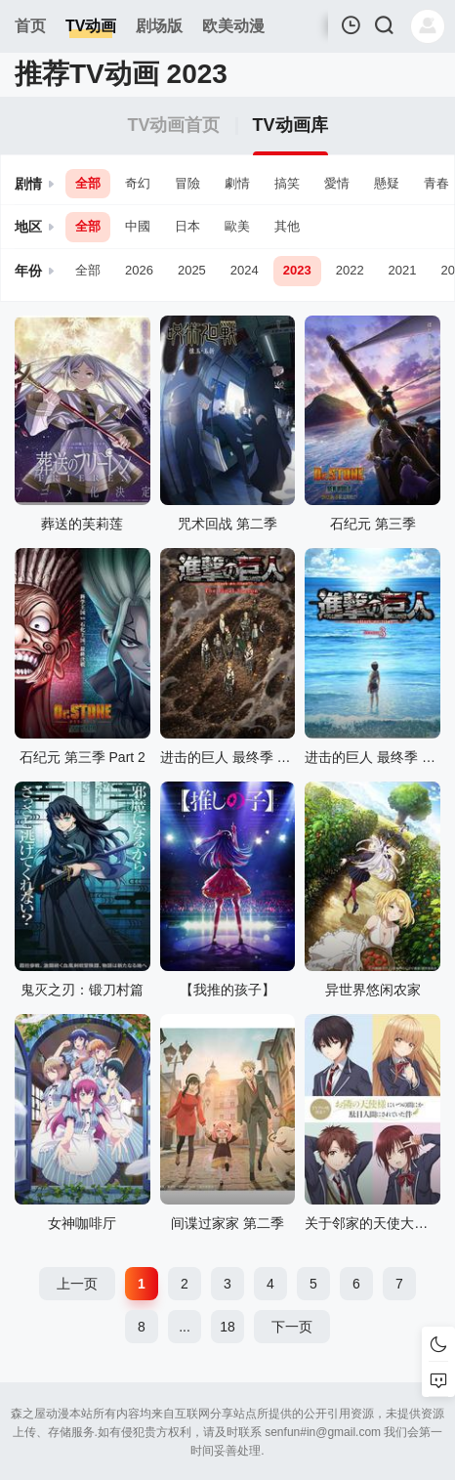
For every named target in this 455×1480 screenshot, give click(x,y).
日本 (187, 226)
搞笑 (287, 183)
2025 (192, 270)
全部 (88, 183)
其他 (287, 226)
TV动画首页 (173, 125)
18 (227, 1326)
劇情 (237, 183)
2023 (297, 270)
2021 (403, 270)
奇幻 (137, 183)
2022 (350, 270)
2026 (139, 270)
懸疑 (386, 183)
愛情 (337, 183)
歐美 (237, 226)
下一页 (291, 1326)
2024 (244, 270)
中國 (137, 226)
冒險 (187, 183)
